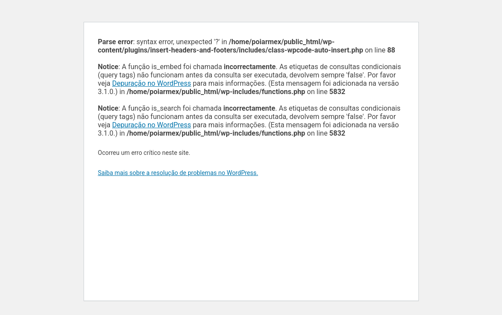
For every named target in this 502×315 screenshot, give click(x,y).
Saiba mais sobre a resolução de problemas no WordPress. (178, 172)
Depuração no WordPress (151, 83)
